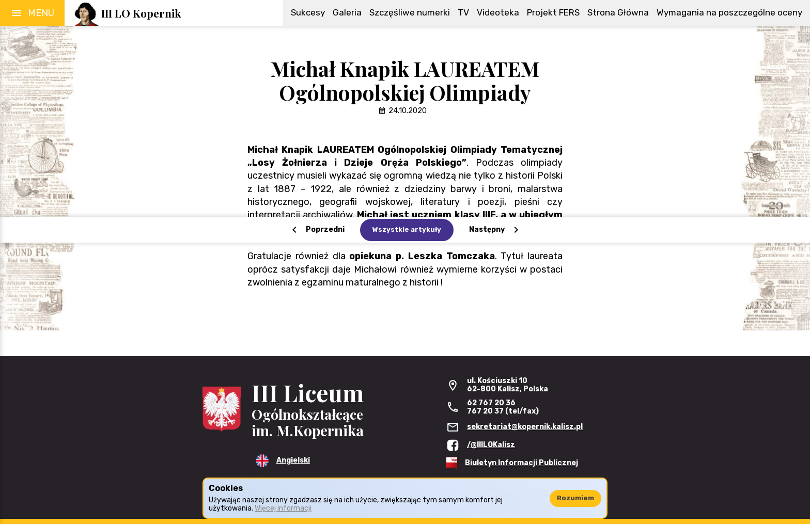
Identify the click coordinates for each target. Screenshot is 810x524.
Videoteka (498, 12)
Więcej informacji (283, 508)
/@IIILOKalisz (491, 444)
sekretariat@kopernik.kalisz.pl (525, 426)
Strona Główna (618, 12)
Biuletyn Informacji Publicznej (521, 462)
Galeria (347, 12)
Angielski (293, 460)
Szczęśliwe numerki (409, 12)
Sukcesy (308, 12)
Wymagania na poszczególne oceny (729, 12)
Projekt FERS (553, 12)
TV (463, 12)
